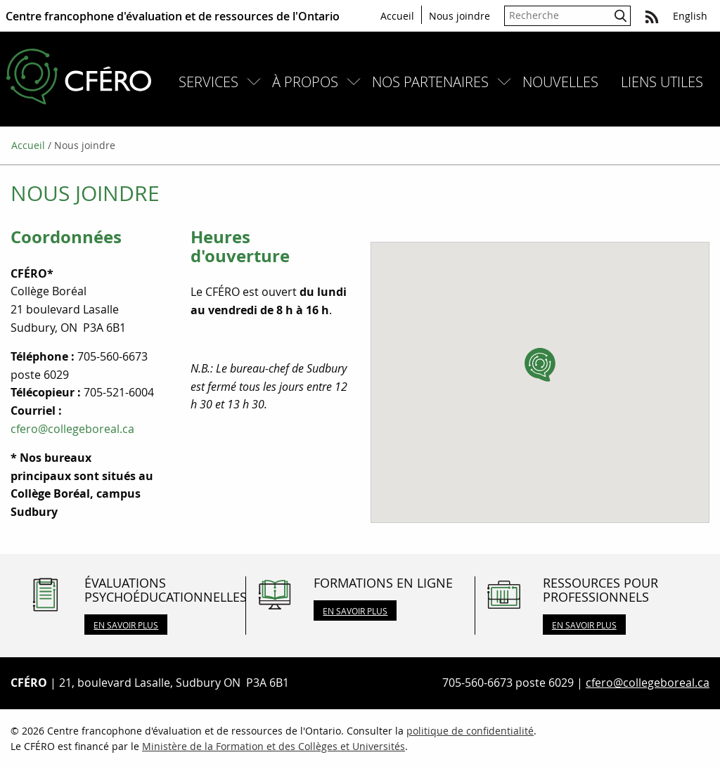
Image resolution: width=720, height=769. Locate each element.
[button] (540, 364)
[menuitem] (214, 81)
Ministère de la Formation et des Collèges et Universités (273, 746)
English (690, 15)
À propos (305, 81)
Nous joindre (459, 15)
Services (208, 81)
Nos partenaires (430, 81)
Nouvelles (560, 81)
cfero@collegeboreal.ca (72, 429)
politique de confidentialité (470, 730)
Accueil (397, 15)
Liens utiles (662, 81)
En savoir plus (126, 625)
